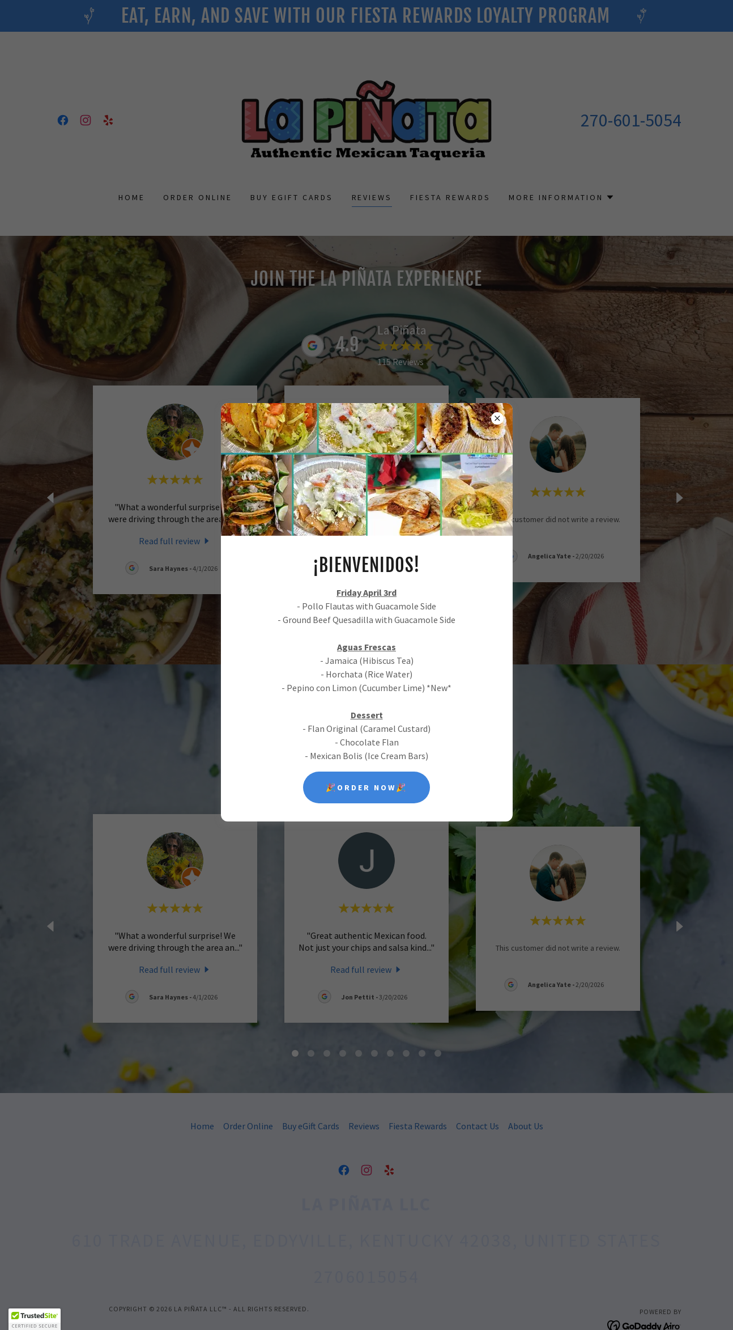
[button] (34, 1319)
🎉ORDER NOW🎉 (366, 787)
